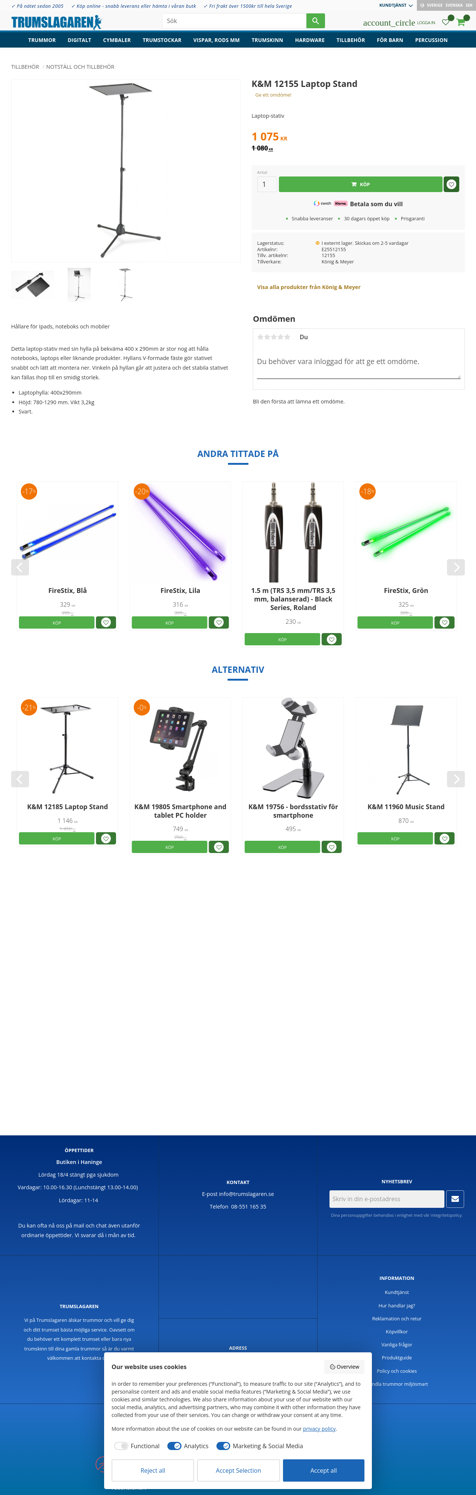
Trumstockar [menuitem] (162, 42)
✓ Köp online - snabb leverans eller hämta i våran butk (133, 6)
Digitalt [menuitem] (79, 42)
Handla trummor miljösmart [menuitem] (397, 1384)
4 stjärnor (280, 337)
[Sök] (315, 22)
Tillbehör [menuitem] (351, 42)
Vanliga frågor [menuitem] (397, 1344)
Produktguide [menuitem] (397, 1357)
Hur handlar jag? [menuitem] (397, 1305)
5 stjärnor (287, 337)
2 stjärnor (267, 337)
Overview (344, 1366)
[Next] (456, 567)
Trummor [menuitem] (42, 42)
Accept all (324, 1470)
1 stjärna (260, 337)
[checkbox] (136, 1446)
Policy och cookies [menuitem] (397, 1371)
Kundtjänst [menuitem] (392, 5)
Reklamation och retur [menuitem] (397, 1318)
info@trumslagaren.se (246, 1193)
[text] (358, 137)
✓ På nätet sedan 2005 (37, 6)
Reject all (153, 1470)
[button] (446, 24)
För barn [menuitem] (390, 42)
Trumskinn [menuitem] (267, 42)
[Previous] (20, 567)
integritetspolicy (446, 1215)
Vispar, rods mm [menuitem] (216, 42)
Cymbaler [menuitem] (117, 42)
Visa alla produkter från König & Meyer (309, 287)
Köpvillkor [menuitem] (397, 1331)
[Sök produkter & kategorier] (234, 22)
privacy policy (319, 1428)
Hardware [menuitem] (310, 42)
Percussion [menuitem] (431, 42)
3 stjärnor (273, 337)
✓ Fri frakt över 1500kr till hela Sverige (247, 6)
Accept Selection (238, 1470)
